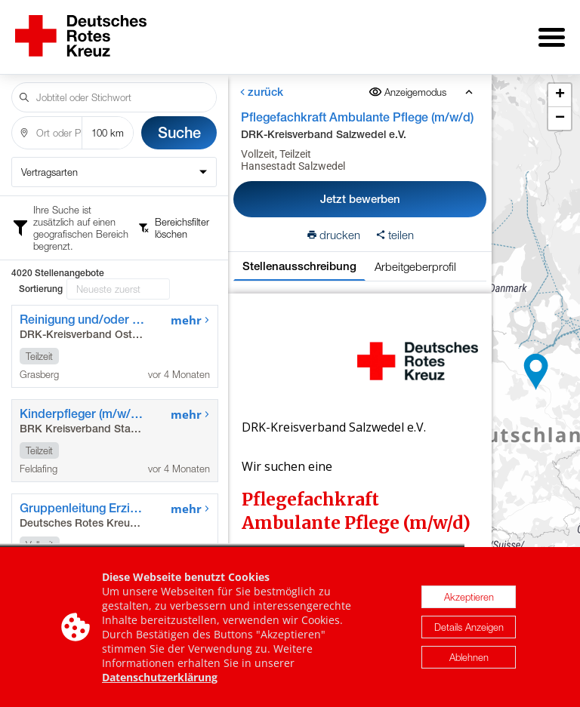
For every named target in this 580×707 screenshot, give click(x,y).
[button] (536, 367)
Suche (179, 122)
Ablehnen (469, 657)
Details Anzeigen (469, 627)
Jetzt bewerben (360, 188)
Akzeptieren (469, 597)
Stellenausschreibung (299, 255)
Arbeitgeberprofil (415, 256)
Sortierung (41, 214)
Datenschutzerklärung (160, 677)
